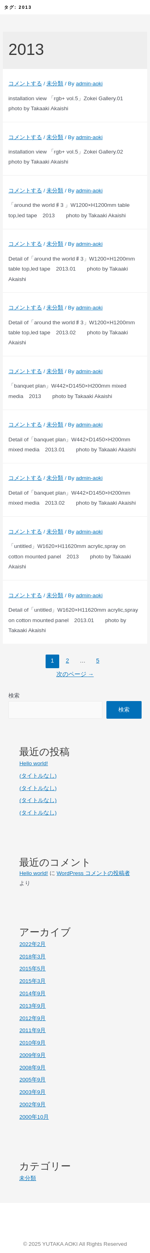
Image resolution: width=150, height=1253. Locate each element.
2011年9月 (32, 1030)
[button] (129, 7)
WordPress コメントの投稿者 (93, 873)
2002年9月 (32, 1104)
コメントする (25, 84)
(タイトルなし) (37, 776)
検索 (14, 696)
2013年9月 (32, 1006)
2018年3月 (32, 957)
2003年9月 (32, 1092)
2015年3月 (32, 981)
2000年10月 (34, 1117)
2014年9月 (32, 993)
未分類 (54, 84)
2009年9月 (32, 1055)
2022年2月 (32, 944)
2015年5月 (32, 969)
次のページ (75, 674)
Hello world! (33, 763)
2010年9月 (32, 1043)
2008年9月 (32, 1068)
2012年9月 (32, 1018)
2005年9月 (32, 1080)
